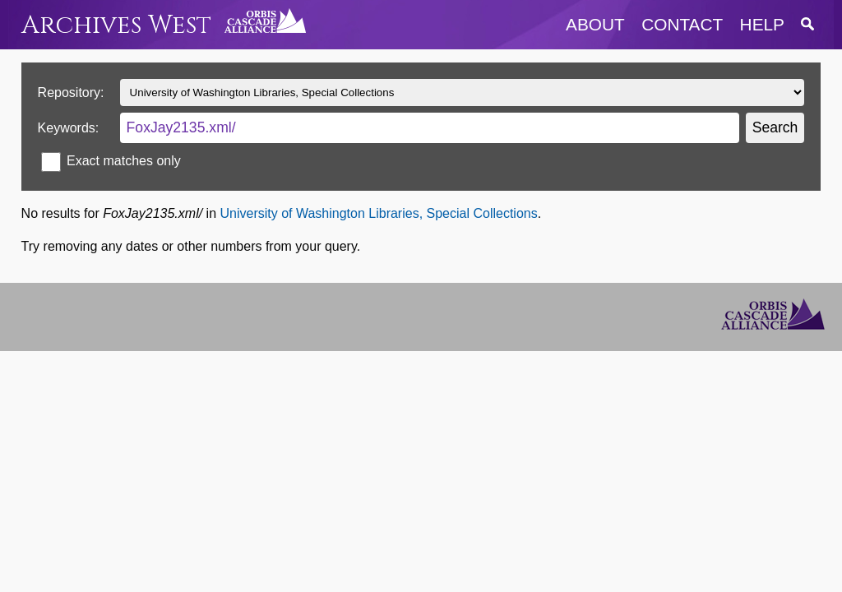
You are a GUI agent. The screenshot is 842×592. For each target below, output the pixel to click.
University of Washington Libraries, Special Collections (378, 213)
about (595, 24)
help (762, 24)
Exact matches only (124, 161)
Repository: (71, 92)
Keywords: (68, 128)
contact (682, 24)
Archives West (116, 25)
